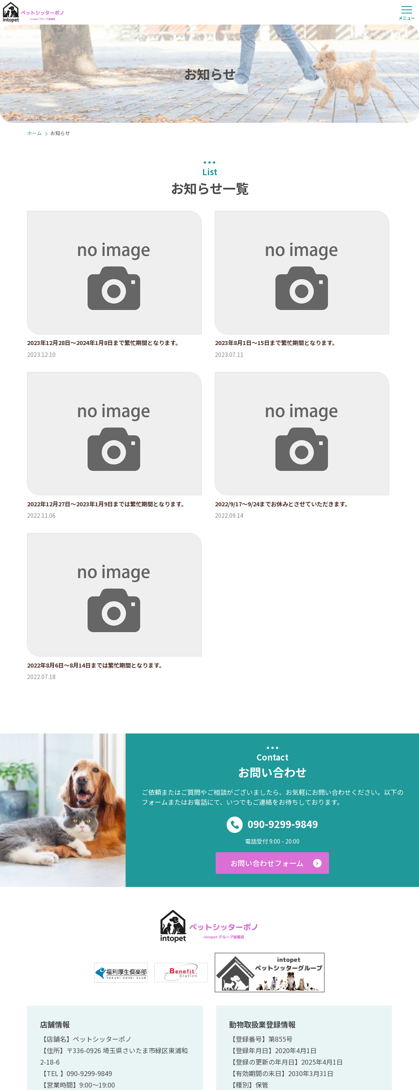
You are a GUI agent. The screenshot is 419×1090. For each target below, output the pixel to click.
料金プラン (190, 963)
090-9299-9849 (272, 600)
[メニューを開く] (406, 12)
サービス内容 (141, 963)
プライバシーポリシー (268, 979)
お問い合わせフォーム (266, 639)
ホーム (46, 963)
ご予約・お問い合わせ (190, 979)
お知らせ (131, 979)
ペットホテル (291, 963)
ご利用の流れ (88, 963)
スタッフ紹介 (239, 963)
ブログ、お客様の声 (353, 963)
